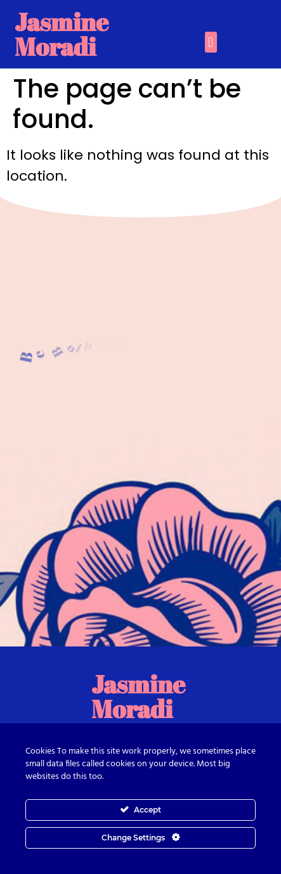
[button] (211, 42)
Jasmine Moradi (61, 34)
